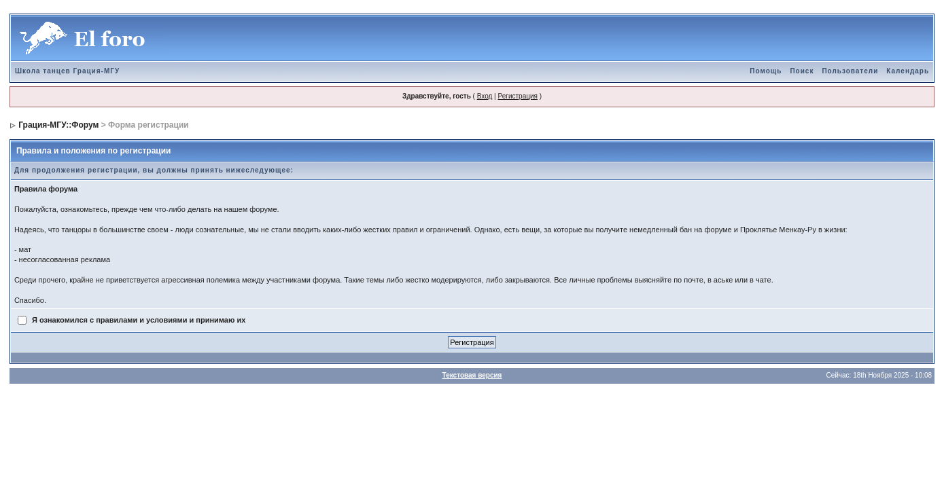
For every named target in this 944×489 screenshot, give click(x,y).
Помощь (766, 71)
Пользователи (850, 71)
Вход (485, 96)
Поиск (802, 71)
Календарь (907, 71)
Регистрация (517, 96)
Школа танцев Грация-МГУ (67, 71)
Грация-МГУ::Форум (58, 125)
